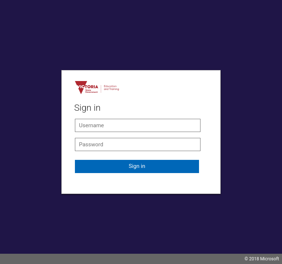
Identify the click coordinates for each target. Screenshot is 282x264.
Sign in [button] (137, 166)
